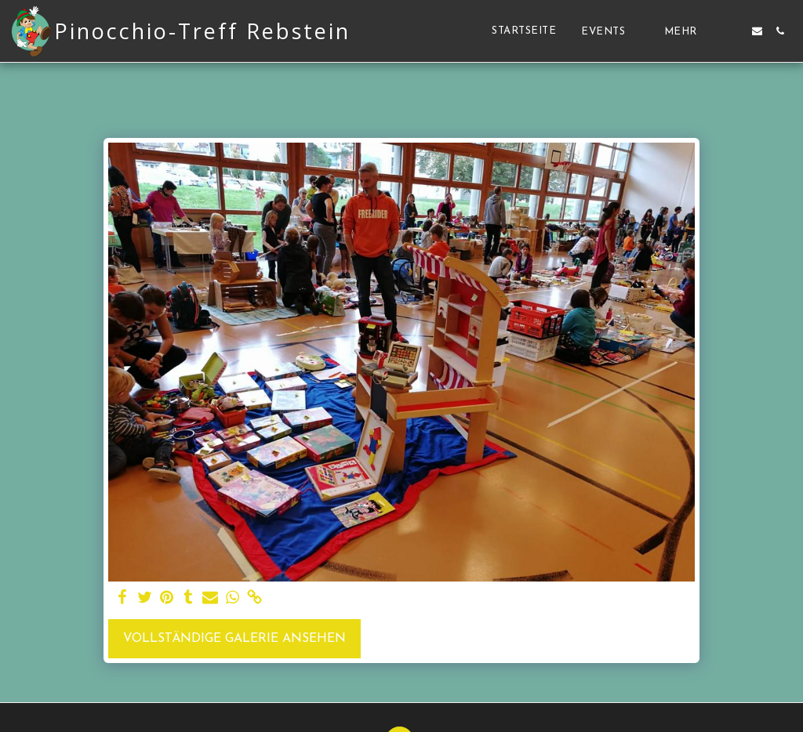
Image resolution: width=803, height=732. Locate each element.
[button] (610, 31)
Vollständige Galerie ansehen (234, 638)
